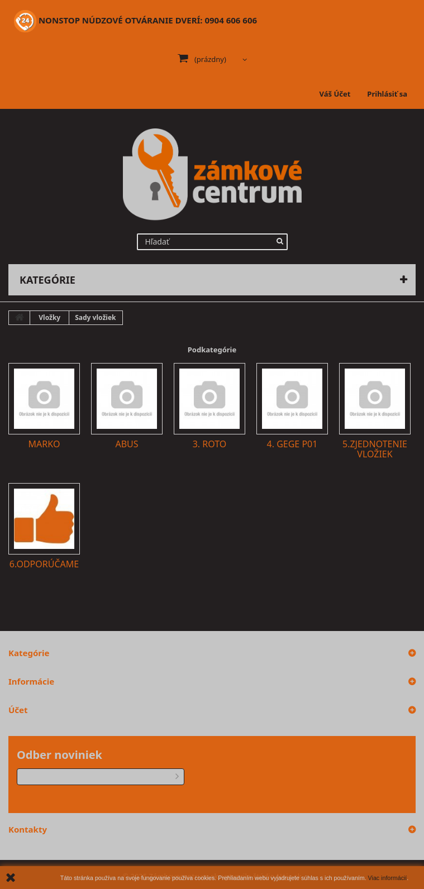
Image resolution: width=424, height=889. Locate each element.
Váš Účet (335, 94)
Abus (126, 444)
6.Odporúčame (44, 564)
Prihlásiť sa (387, 94)
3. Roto (210, 444)
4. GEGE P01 (292, 444)
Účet (18, 709)
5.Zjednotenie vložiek (374, 449)
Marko (44, 444)
